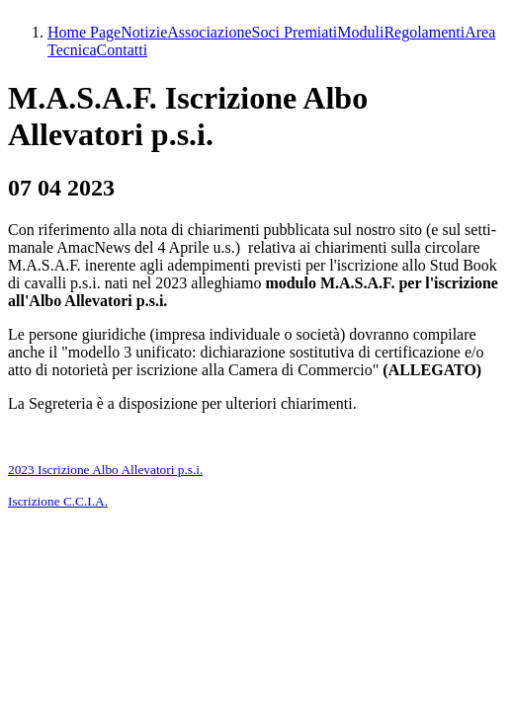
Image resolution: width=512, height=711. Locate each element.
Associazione (209, 32)
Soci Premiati (295, 32)
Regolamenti (424, 32)
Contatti (122, 49)
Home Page (84, 32)
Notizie (144, 32)
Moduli (360, 32)
